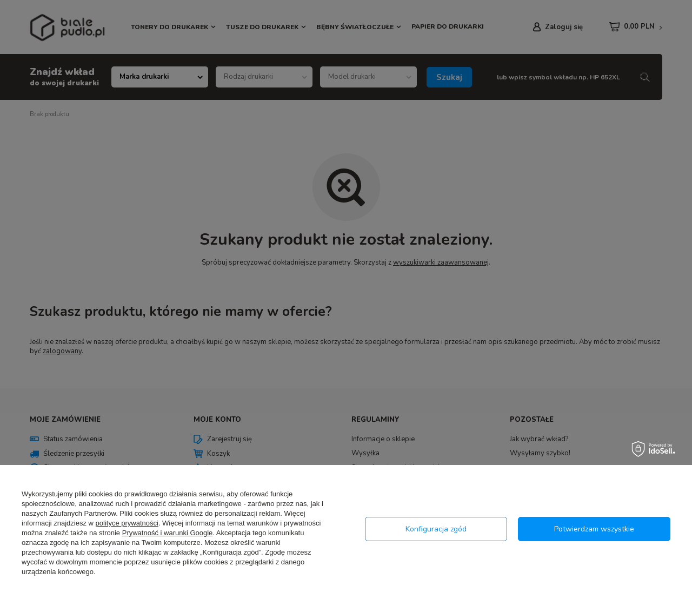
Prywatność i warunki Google (167, 533)
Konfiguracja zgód (436, 529)
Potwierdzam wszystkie (594, 529)
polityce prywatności (127, 523)
